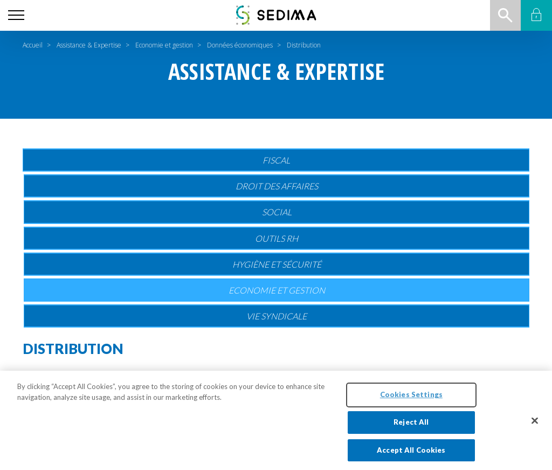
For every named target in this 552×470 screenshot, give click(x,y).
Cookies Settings (411, 404)
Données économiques (240, 45)
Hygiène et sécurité (276, 264)
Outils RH (276, 238)
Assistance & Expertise (89, 45)
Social (277, 212)
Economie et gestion (164, 45)
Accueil (33, 45)
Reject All (411, 432)
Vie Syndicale (276, 316)
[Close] (535, 430)
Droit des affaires (277, 186)
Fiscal (276, 160)
